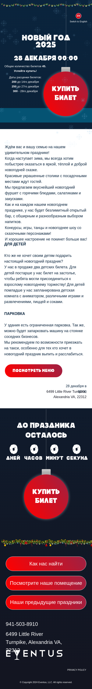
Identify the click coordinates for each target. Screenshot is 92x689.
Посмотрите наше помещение (46, 583)
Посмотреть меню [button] (34, 371)
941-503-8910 (22, 624)
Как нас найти (46, 564)
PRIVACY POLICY (76, 670)
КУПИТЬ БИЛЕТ (65, 93)
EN (78, 15)
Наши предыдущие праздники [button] (46, 602)
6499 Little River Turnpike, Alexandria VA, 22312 (34, 642)
